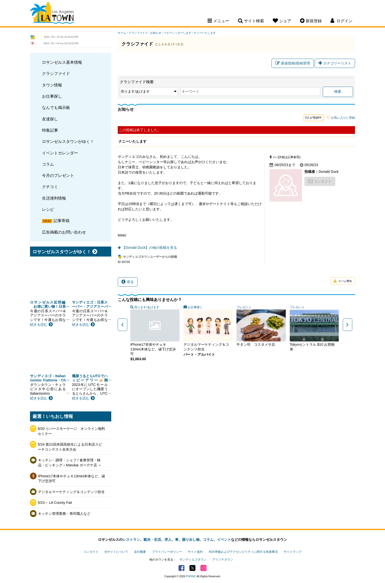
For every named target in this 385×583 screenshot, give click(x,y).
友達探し (50, 119)
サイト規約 (195, 552)
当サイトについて (116, 552)
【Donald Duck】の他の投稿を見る (149, 248)
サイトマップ (293, 552)
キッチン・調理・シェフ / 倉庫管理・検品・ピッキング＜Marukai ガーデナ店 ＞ (70, 462)
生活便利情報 (54, 198)
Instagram (203, 568)
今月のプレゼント (58, 175)
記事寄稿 (62, 220)
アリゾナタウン (222, 559)
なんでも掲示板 (56, 107)
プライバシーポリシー (167, 552)
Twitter (193, 568)
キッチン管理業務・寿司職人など (64, 514)
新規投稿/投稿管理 (292, 63)
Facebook (181, 568)
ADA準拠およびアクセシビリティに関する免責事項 (243, 552)
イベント (224, 540)
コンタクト (320, 181)
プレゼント (244, 307)
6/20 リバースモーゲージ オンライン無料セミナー (71, 431)
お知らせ (155, 32)
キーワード (190, 91)
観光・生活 (152, 540)
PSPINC (191, 576)
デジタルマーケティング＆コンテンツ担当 (71, 492)
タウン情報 (52, 85)
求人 (168, 540)
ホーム (122, 32)
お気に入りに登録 (343, 117)
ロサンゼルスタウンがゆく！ (68, 141)
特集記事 (50, 130)
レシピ (48, 209)
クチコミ (50, 186)
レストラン (131, 540)
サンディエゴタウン (193, 559)
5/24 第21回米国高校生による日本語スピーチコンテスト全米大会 (70, 446)
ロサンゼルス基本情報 (62, 62)
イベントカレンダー (60, 153)
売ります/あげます (146, 307)
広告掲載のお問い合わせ (64, 232)
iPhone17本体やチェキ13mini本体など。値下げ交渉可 (71, 478)
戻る (128, 282)
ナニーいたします (205, 32)
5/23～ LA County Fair (55, 503)
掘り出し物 (191, 540)
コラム (48, 164)
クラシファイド (56, 73)
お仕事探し (52, 96)
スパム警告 (342, 281)
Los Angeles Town (52, 13)
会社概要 (140, 552)
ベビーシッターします (177, 32)
